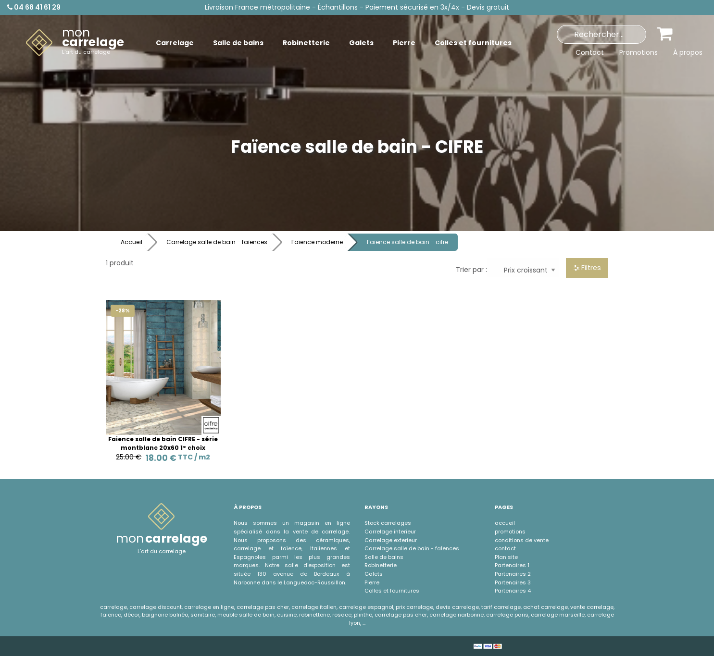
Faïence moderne (317, 242)
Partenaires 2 (513, 574)
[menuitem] (75, 43)
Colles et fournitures (391, 590)
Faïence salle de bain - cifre (407, 242)
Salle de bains (383, 557)
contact (505, 548)
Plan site (506, 557)
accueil (505, 523)
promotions (510, 531)
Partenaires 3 (513, 582)
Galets (373, 574)
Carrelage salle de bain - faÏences (411, 548)
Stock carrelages (387, 523)
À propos (687, 52)
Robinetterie (380, 565)
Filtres (587, 267)
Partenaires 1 (512, 565)
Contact (590, 52)
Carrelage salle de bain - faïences (216, 242)
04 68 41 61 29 (34, 7)
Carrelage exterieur (390, 540)
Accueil (131, 242)
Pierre (371, 582)
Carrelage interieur (390, 531)
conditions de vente (522, 540)
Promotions (638, 52)
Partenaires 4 (513, 590)
